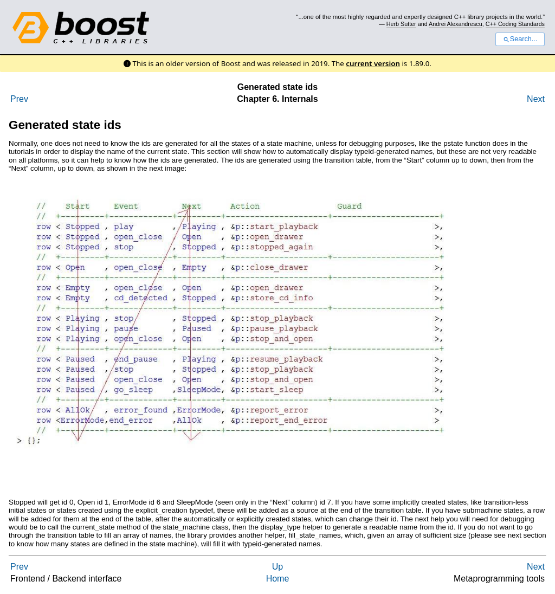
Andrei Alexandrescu (455, 24)
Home (277, 578)
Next (536, 99)
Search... (520, 39)
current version (373, 63)
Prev (19, 99)
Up (277, 566)
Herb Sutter (401, 24)
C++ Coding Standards (515, 24)
